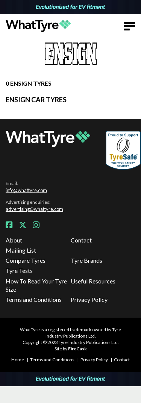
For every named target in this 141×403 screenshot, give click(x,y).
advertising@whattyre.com (34, 209)
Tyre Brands (86, 260)
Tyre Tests (19, 270)
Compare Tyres (25, 260)
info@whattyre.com (26, 190)
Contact (81, 240)
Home (17, 359)
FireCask (77, 348)
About (14, 240)
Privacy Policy (89, 299)
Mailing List (21, 250)
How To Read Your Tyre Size (36, 285)
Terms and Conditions (34, 299)
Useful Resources (93, 281)
